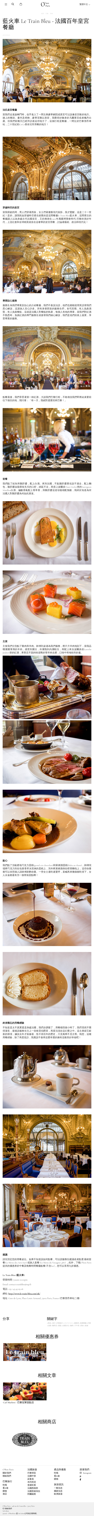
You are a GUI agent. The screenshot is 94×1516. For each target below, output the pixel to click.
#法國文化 (65, 1325)
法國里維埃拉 (33, 1491)
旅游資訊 (59, 1484)
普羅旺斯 (31, 1485)
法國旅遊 (32, 1469)
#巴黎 (89, 1323)
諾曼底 (30, 1479)
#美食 (49, 1323)
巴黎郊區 (31, 1473)
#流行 (53, 1323)
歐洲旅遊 (58, 1494)
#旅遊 (86, 1325)
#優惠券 (76, 1323)
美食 (51, 13)
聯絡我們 (7, 1476)
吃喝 (5, 1485)
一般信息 (58, 1488)
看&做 (5, 1488)
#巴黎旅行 (59, 1323)
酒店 (5, 1494)
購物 (5, 1491)
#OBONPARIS (68, 1323)
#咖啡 (71, 1325)
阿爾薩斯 (31, 1494)
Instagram (85, 1473)
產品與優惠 (60, 1469)
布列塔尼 (31, 1482)
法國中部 (31, 1476)
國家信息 (58, 1491)
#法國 (49, 1325)
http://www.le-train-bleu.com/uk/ (24, 1293)
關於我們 (7, 1473)
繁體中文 (84, 4)
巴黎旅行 (7, 1481)
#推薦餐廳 (82, 1323)
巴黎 (47, 13)
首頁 (42, 13)
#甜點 (59, 1325)
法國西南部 (32, 1488)
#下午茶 (76, 1325)
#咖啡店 (54, 1325)
